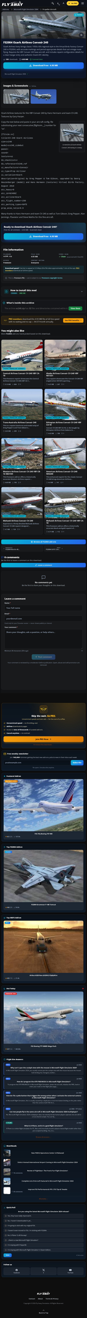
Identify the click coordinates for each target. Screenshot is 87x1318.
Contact (32, 1293)
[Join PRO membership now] (43, 734)
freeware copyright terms (52, 273)
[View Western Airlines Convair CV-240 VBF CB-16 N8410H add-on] (22, 456)
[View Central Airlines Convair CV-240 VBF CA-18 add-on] (22, 358)
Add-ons (6, 9)
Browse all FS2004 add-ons (43, 537)
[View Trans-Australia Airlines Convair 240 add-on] (22, 406)
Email (7, 609)
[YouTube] (70, 1266)
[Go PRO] (73, 3)
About (40, 1293)
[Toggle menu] (82, 3)
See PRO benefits (73, 315)
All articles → (43, 1194)
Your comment (11, 622)
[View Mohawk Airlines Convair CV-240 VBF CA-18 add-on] (65, 505)
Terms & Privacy (52, 1293)
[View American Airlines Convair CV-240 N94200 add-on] (65, 456)
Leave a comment (43, 560)
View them (75, 303)
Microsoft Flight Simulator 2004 (26, 9)
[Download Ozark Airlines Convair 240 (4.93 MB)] (43, 65)
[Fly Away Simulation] (12, 3)
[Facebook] (17, 1266)
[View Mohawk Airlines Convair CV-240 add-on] (22, 504)
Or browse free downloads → (43, 739)
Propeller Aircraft (49, 9)
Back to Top (43, 1306)
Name (8, 598)
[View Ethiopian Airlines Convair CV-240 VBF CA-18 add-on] (65, 407)
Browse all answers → (43, 1132)
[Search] (53, 3)
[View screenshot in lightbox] (81, 35)
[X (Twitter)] (43, 1266)
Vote (7, 1250)
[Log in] (63, 3)
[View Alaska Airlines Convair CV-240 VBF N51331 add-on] (65, 358)
